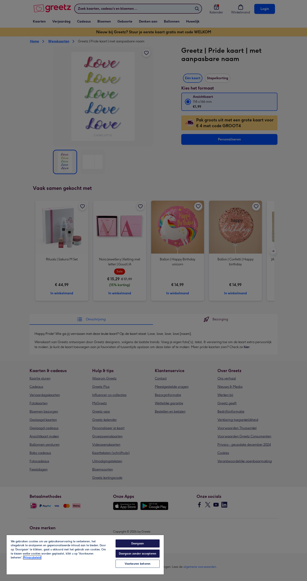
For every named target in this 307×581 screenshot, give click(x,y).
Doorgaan (137, 543)
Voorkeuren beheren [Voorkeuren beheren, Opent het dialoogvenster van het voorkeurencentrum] (138, 563)
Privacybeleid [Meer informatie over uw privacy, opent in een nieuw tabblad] (32, 557)
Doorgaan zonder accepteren (137, 553)
